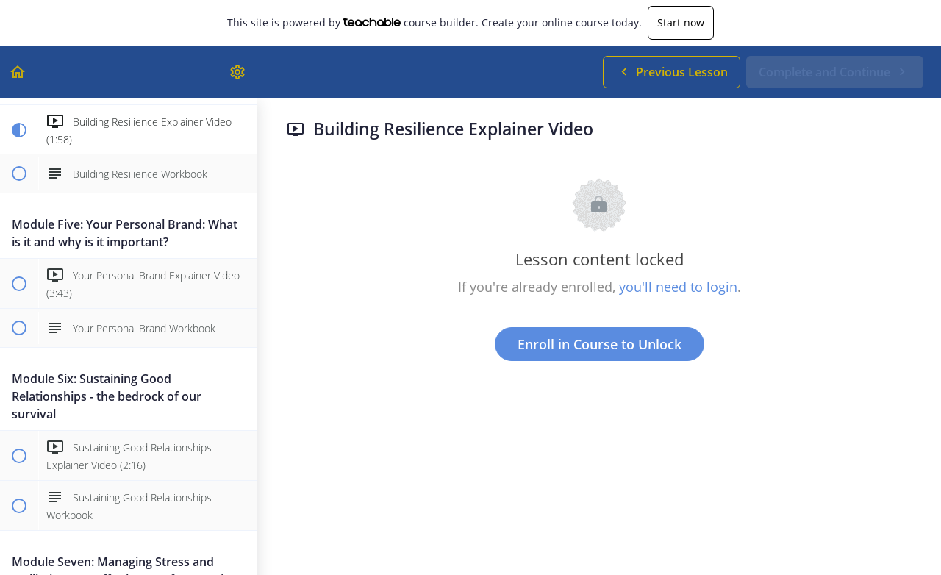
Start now (680, 22)
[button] (18, 72)
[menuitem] (238, 72)
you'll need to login (678, 287)
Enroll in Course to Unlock (599, 344)
